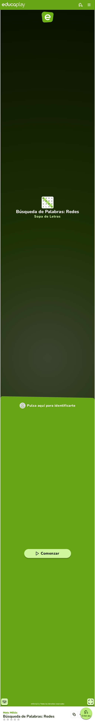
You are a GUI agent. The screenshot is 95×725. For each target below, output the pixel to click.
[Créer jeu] (86, 713)
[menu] (89, 5)
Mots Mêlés (10, 712)
